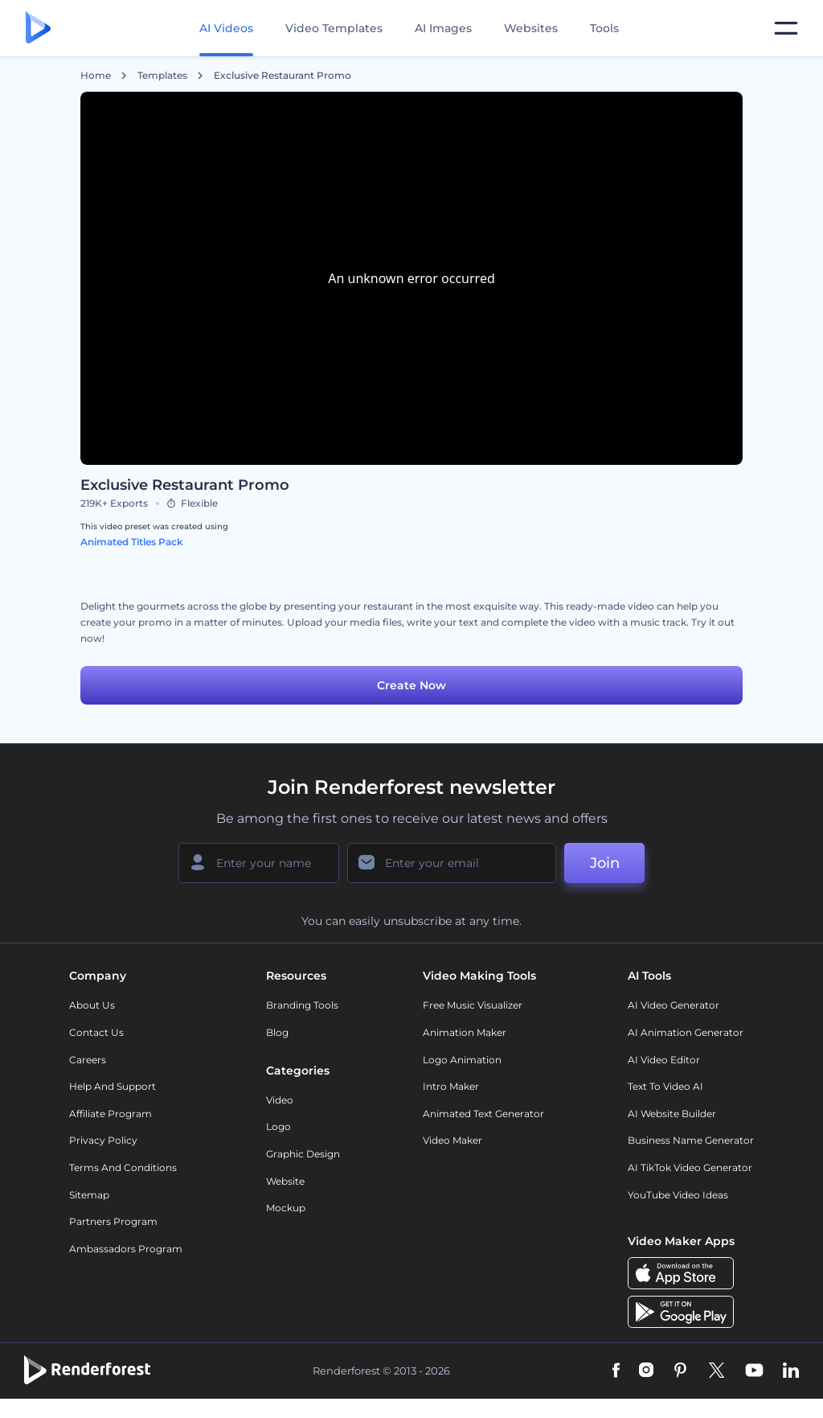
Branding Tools (302, 1005)
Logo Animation (462, 1060)
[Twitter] (716, 1371)
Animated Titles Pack (131, 542)
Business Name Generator (691, 1140)
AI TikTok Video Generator (690, 1167)
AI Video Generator (673, 1005)
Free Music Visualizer (472, 1005)
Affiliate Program (110, 1114)
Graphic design (303, 1154)
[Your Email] (451, 863)
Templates (162, 75)
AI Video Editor (664, 1060)
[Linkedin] (791, 1371)
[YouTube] (754, 1371)
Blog (277, 1032)
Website (285, 1181)
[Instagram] (646, 1371)
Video (279, 1100)
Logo (278, 1126)
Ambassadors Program (125, 1249)
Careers (87, 1060)
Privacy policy (103, 1140)
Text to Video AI (665, 1086)
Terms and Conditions (123, 1167)
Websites (531, 28)
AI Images (443, 28)
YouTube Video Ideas (678, 1195)
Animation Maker (464, 1032)
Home (95, 75)
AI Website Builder (672, 1114)
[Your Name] (258, 863)
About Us (92, 1005)
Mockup (285, 1208)
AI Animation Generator (685, 1032)
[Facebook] (616, 1371)
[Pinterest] (680, 1371)
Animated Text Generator (483, 1114)
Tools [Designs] (604, 28)
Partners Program (113, 1221)
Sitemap (89, 1195)
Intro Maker (451, 1086)
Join (605, 863)
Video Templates (334, 28)
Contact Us (96, 1032)
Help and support (112, 1086)
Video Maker (452, 1140)
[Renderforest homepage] (38, 28)
